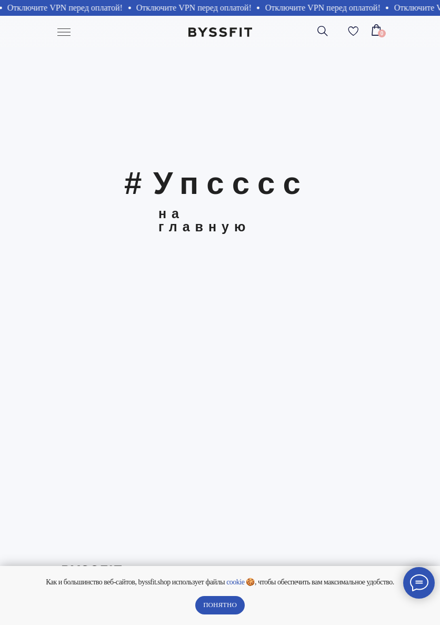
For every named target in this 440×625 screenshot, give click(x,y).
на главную (204, 220)
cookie (235, 582)
